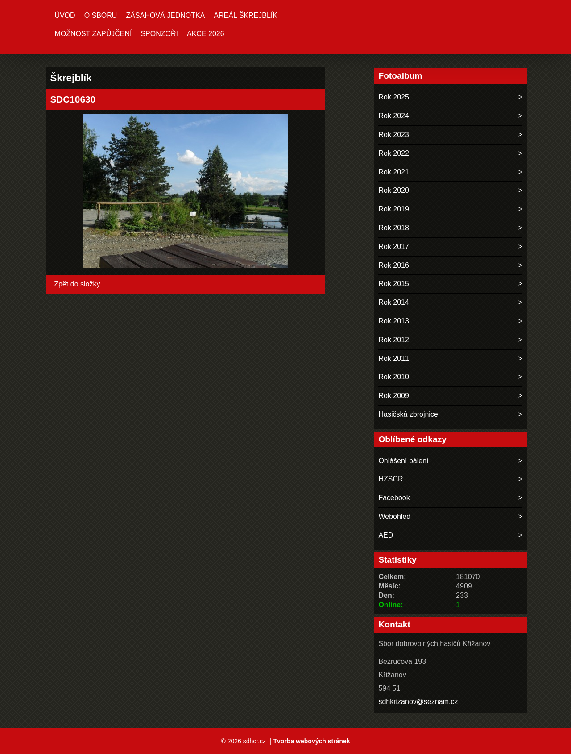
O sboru (100, 15)
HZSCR (390, 479)
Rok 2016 (393, 265)
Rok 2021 (393, 172)
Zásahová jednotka (165, 15)
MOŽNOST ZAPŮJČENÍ (93, 33)
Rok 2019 (393, 209)
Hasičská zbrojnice (408, 414)
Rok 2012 (393, 340)
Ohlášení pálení (403, 460)
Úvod (64, 15)
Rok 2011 (393, 358)
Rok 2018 (393, 228)
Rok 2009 (393, 395)
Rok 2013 (393, 321)
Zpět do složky (77, 284)
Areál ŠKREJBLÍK (245, 15)
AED (385, 535)
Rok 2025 (393, 97)
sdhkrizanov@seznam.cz (418, 701)
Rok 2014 (393, 302)
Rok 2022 (393, 153)
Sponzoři (159, 33)
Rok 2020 (393, 190)
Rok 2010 (393, 377)
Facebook (394, 497)
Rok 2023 (393, 134)
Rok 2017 (393, 246)
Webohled (394, 516)
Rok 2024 (393, 116)
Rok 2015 (393, 283)
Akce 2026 (205, 33)
